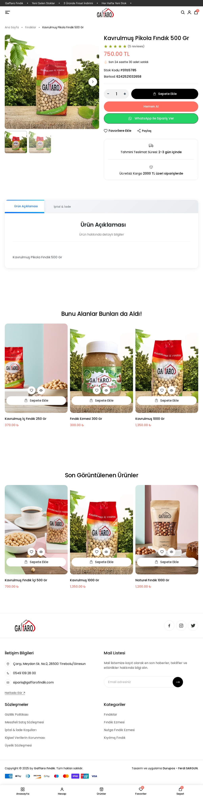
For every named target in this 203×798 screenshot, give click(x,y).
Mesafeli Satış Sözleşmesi (24, 722)
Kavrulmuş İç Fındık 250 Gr (25, 421)
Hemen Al (151, 106)
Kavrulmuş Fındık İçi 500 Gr (26, 582)
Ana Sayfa (12, 27)
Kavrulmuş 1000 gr (150, 421)
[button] (92, 81)
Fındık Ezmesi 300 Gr (86, 421)
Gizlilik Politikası (16, 714)
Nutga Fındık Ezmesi (119, 730)
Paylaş (144, 131)
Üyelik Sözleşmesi (18, 745)
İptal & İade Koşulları (20, 730)
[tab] (24, 206)
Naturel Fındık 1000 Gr (152, 582)
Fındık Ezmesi (114, 722)
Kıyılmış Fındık (114, 737)
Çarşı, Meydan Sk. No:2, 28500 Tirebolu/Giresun (49, 664)
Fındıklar (30, 27)
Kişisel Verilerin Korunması (25, 737)
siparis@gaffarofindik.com (33, 682)
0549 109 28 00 (24, 673)
